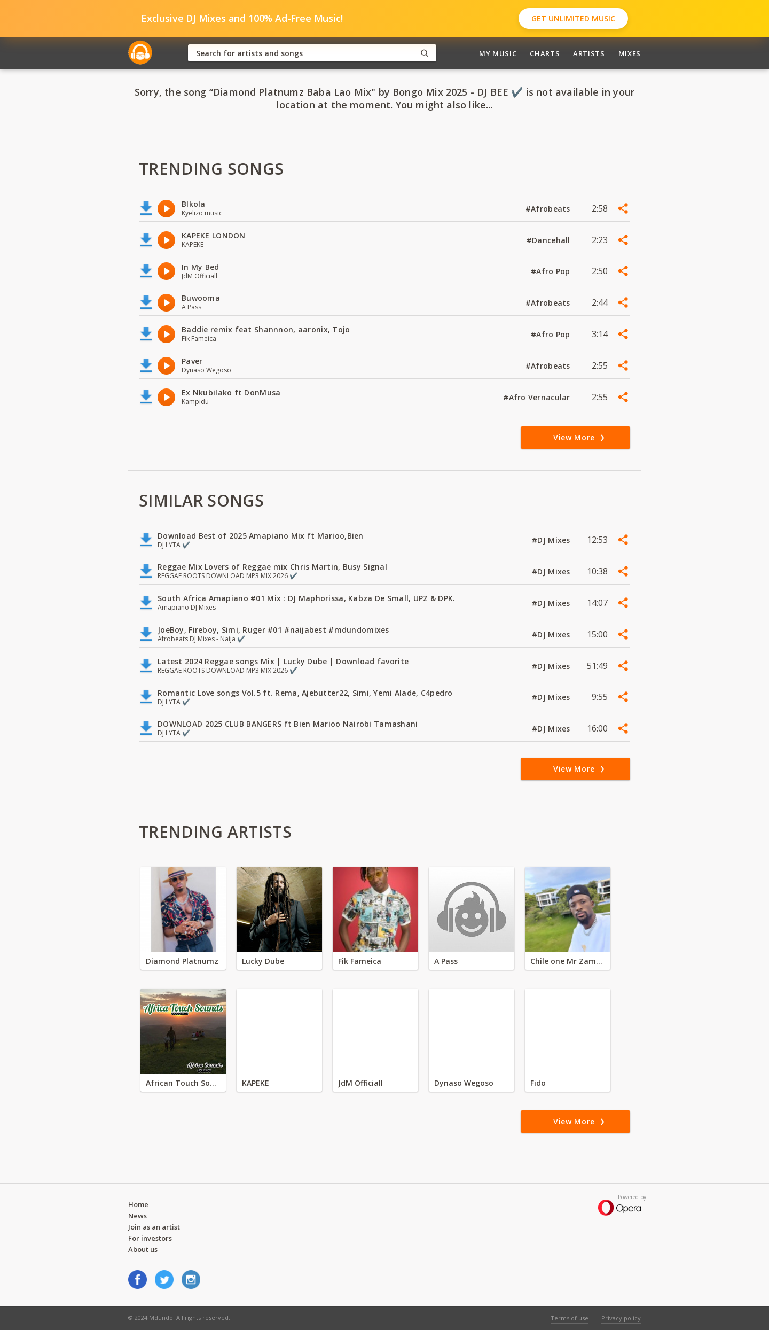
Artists (589, 53)
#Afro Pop (551, 271)
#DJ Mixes (552, 540)
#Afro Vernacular (537, 397)
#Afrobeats (548, 209)
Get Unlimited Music (573, 18)
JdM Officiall (360, 1083)
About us (143, 1249)
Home (138, 1204)
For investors (150, 1238)
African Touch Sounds (183, 1083)
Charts (545, 53)
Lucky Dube (263, 961)
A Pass (446, 961)
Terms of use (569, 1318)
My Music (497, 53)
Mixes (629, 53)
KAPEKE (255, 1083)
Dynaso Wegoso (463, 1083)
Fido (538, 1083)
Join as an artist (154, 1227)
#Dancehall (549, 240)
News (137, 1215)
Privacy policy (621, 1318)
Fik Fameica (359, 961)
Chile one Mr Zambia (567, 961)
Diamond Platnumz (182, 961)
